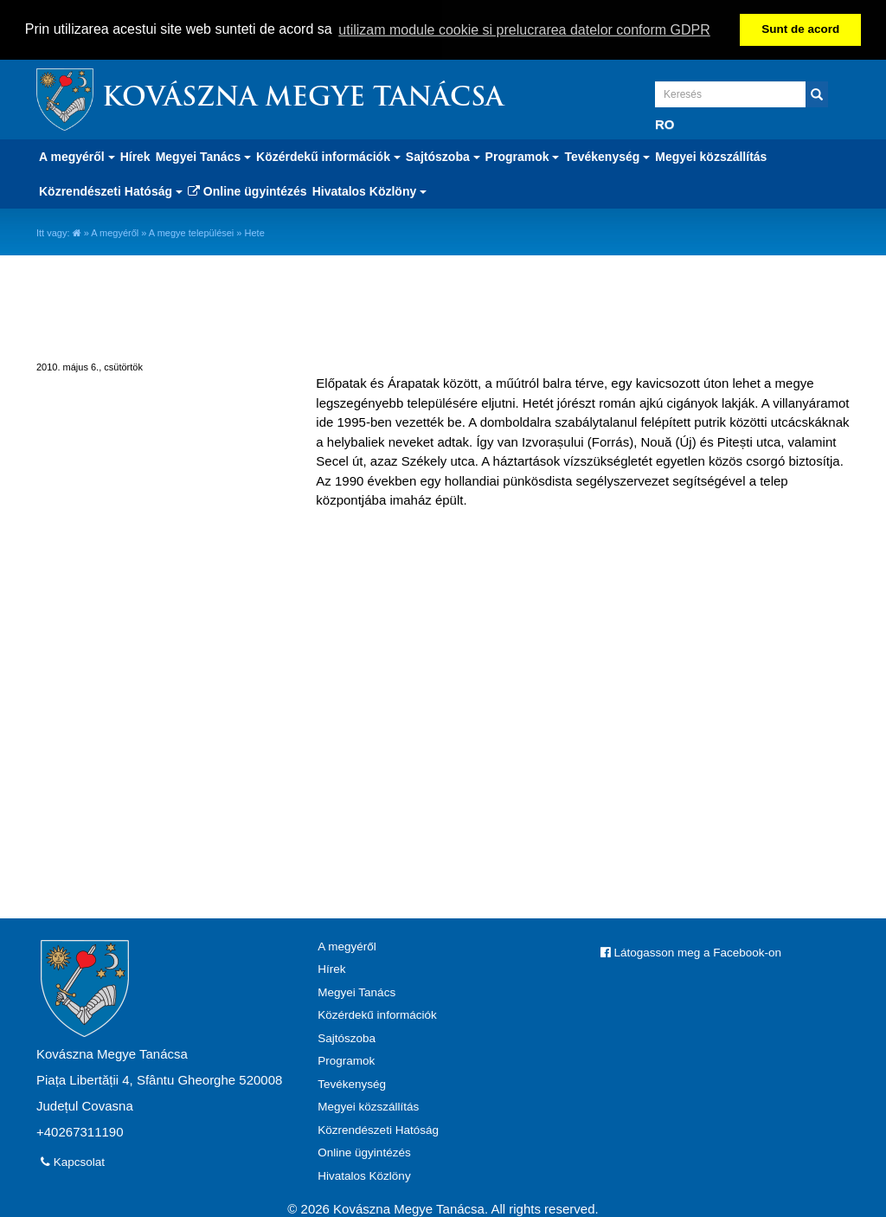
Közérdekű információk (377, 1014)
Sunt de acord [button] (800, 29)
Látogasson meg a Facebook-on (690, 951)
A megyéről (114, 232)
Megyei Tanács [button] (203, 156)
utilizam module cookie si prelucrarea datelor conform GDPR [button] (524, 30)
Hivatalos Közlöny (364, 1175)
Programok (346, 1059)
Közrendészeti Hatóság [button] (111, 190)
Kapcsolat (73, 1161)
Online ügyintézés (247, 190)
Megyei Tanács (356, 991)
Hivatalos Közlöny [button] (369, 190)
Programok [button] (522, 156)
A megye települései (191, 232)
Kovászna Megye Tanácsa (303, 98)
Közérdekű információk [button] (328, 156)
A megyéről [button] (77, 156)
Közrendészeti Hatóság (378, 1129)
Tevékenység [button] (607, 156)
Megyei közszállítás (711, 156)
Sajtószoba (347, 1037)
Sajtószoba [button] (443, 156)
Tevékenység (352, 1083)
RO (665, 123)
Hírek (135, 156)
